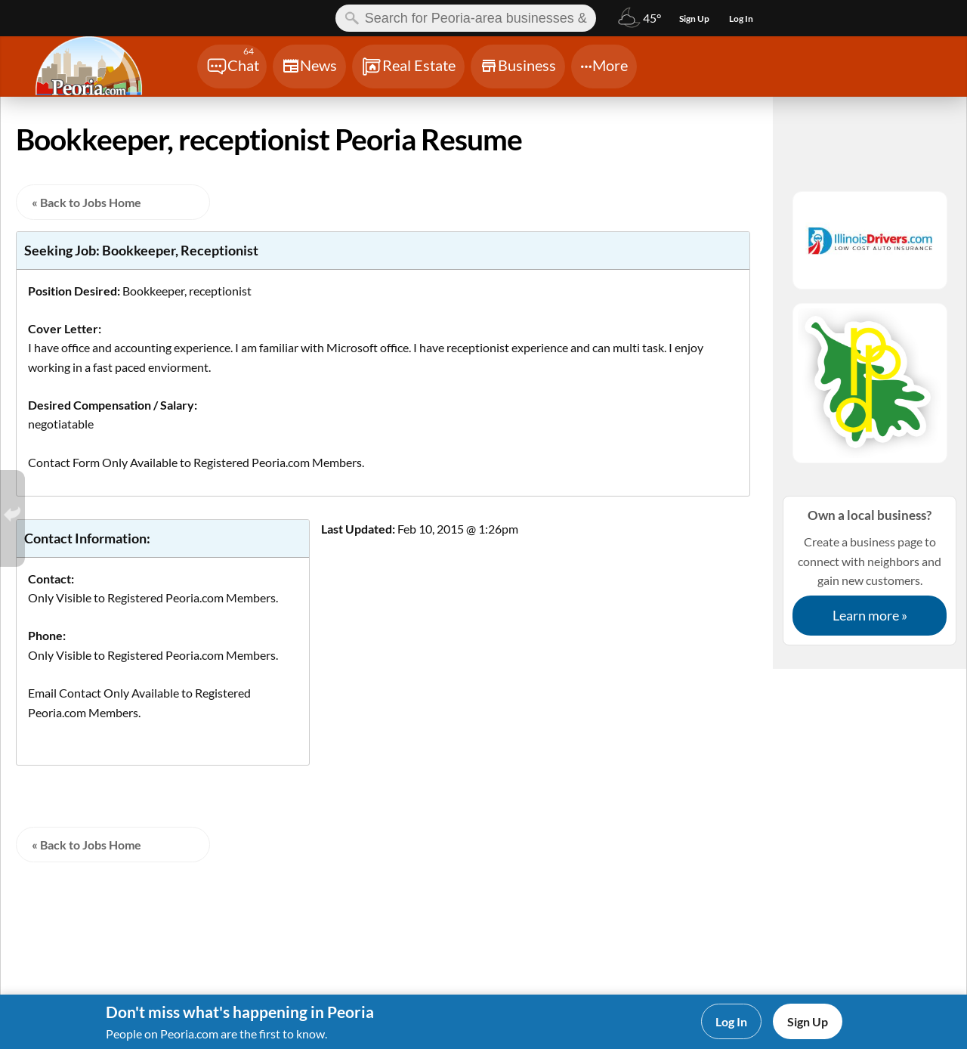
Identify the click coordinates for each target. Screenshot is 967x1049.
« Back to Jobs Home (86, 202)
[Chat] (232, 66)
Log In (731, 1021)
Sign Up (807, 1021)
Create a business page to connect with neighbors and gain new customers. (869, 570)
